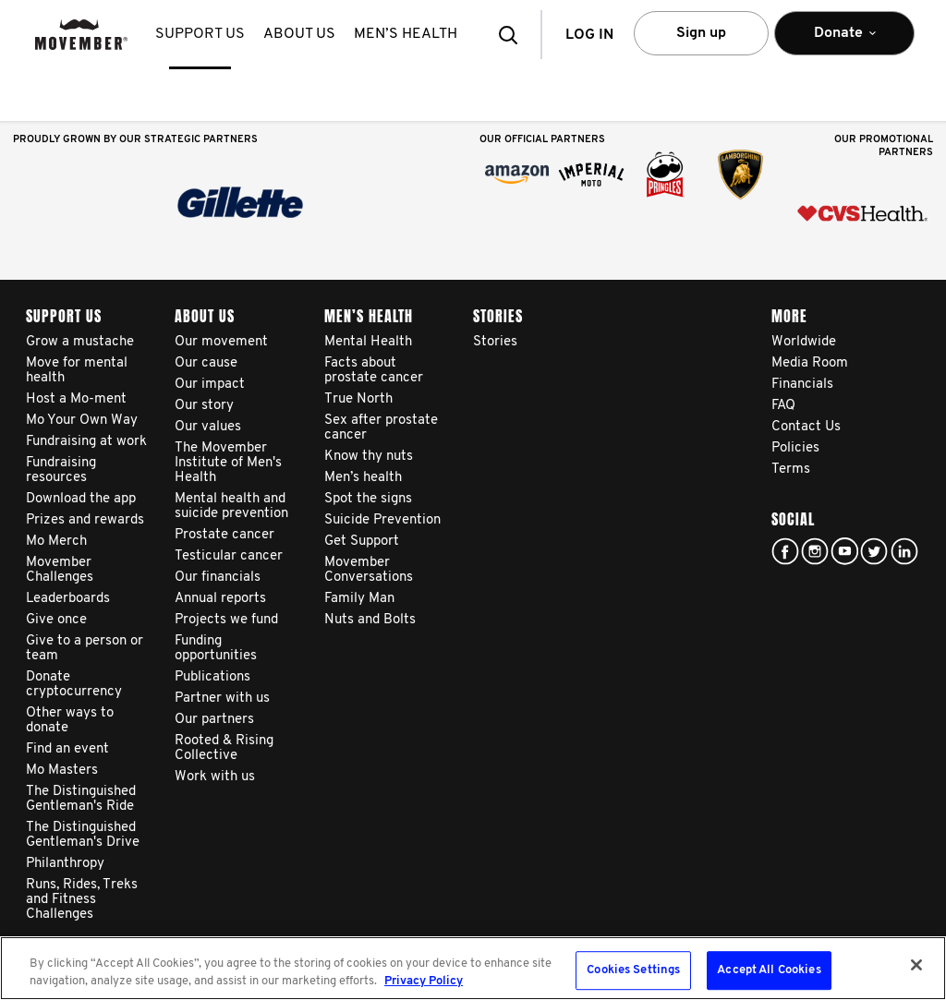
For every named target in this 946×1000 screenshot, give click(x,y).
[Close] (916, 965)
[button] (513, 34)
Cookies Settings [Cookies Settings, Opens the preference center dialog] (633, 971)
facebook (785, 551)
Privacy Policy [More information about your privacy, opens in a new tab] (423, 981)
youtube (844, 551)
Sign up (701, 33)
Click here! (815, 551)
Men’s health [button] (405, 34)
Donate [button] (844, 41)
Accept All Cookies (768, 971)
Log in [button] (589, 35)
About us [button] (299, 34)
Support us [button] (200, 34)
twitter (874, 551)
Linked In (904, 551)
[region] (473, 968)
